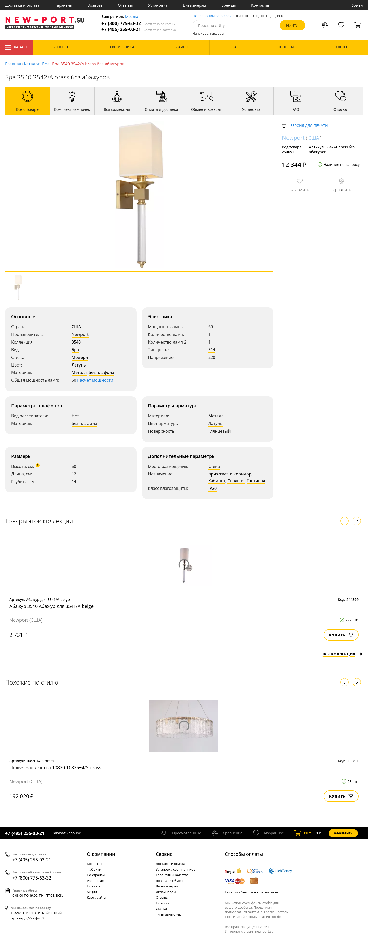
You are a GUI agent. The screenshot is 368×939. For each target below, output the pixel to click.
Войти (357, 5)
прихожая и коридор (229, 474)
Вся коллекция (343, 654)
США (76, 327)
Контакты (260, 5)
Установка (157, 5)
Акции (92, 891)
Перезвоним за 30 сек (212, 16)
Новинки (94, 886)
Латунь (79, 365)
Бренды (228, 5)
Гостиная (256, 480)
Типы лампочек (168, 914)
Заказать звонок (66, 833)
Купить (341, 634)
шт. (303, 833)
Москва (131, 17)
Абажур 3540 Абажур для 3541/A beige (51, 606)
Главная (13, 64)
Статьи (161, 908)
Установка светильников (175, 869)
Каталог (16, 47)
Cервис (164, 854)
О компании (101, 854)
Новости (162, 903)
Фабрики (94, 869)
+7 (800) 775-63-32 (138, 23)
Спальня (236, 480)
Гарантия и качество (172, 875)
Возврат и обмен (169, 880)
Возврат (94, 5)
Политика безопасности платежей (252, 892)
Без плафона (101, 372)
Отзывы (125, 5)
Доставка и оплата (22, 5)
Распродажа (96, 880)
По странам (96, 875)
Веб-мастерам (167, 886)
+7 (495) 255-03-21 (138, 29)
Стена (214, 466)
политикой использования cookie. (254, 916)
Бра (46, 64)
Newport (80, 334)
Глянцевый (219, 431)
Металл (79, 372)
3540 (76, 342)
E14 (211, 349)
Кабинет (216, 480)
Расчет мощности (95, 380)
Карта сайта (96, 897)
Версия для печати (309, 126)
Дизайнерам (194, 5)
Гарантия (63, 5)
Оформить (343, 833)
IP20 (212, 488)
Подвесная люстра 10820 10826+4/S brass (55, 767)
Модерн (80, 357)
